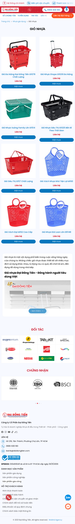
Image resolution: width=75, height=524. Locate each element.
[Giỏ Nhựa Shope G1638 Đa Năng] (56, 61)
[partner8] (64, 349)
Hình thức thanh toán (13, 490)
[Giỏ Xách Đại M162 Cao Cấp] (18, 219)
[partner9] (10, 358)
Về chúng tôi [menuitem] (9, 15)
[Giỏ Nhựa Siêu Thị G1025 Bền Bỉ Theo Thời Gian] (56, 116)
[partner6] (28, 349)
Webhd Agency (55, 520)
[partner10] (28, 358)
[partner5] (10, 349)
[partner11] (46, 358)
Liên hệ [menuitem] (44, 15)
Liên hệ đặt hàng (61, 15)
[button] (72, 9)
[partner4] (64, 340)
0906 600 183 (53, 10)
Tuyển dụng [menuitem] (23, 15)
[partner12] (64, 358)
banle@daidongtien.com (18, 450)
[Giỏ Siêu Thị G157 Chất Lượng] (18, 168)
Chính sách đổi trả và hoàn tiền (18, 502)
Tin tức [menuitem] (34, 15)
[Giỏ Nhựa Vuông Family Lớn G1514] (18, 114)
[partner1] (10, 340)
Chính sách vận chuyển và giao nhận (20, 498)
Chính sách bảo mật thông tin (17, 511)
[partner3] (46, 340)
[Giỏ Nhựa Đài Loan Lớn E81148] (56, 219)
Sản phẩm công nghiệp (14, 477)
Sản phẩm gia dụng (12, 473)
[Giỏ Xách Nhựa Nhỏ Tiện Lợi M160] (56, 168)
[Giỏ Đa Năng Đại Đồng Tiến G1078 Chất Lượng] (18, 62)
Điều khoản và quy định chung (17, 506)
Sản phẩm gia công (12, 481)
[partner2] (28, 340)
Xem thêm (36, 311)
